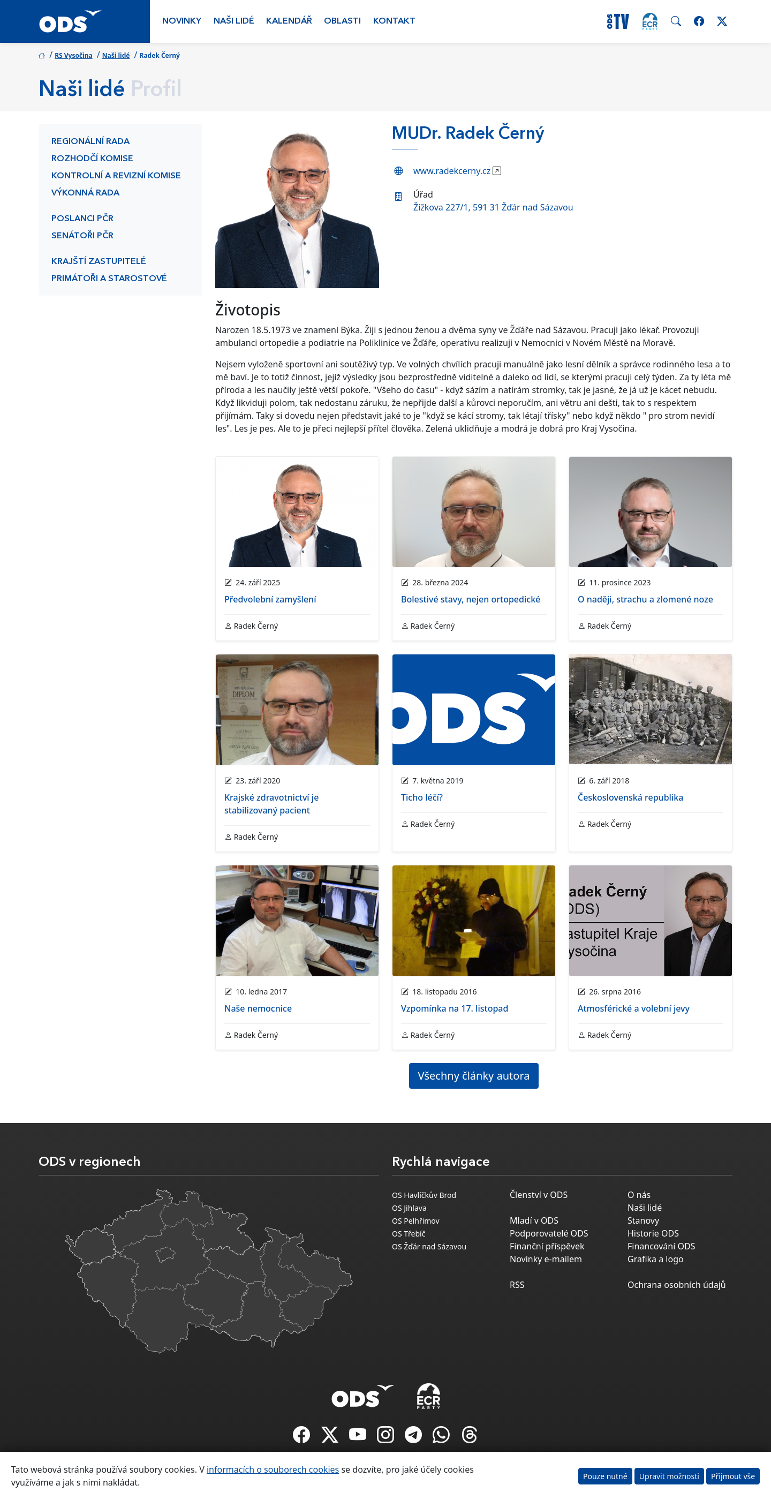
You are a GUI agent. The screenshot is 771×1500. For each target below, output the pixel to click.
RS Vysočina (74, 55)
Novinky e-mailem (546, 1259)
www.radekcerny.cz (451, 171)
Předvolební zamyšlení (270, 599)
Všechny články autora (474, 1075)
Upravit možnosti (669, 1476)
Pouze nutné (605, 1476)
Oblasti (342, 21)
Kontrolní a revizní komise (116, 176)
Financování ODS (661, 1246)
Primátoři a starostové (109, 279)
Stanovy (643, 1220)
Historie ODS (653, 1233)
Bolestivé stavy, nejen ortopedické (470, 599)
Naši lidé (234, 21)
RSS (517, 1285)
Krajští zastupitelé (98, 262)
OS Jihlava (409, 1208)
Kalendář (289, 21)
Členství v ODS (539, 1195)
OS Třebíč (408, 1233)
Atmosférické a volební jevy (634, 1008)
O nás (639, 1195)
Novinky (181, 21)
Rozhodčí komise (92, 159)
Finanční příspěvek (547, 1246)
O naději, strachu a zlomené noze (645, 599)
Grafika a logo (656, 1259)
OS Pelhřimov (416, 1221)
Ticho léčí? (422, 797)
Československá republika (630, 797)
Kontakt (394, 21)
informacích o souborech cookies (273, 1469)
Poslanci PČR (82, 219)
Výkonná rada (85, 193)
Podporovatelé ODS (549, 1233)
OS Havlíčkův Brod (424, 1195)
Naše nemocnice (258, 1008)
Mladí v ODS (534, 1220)
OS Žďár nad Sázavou (429, 1246)
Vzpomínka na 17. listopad (454, 1008)
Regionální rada (90, 142)
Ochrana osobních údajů (677, 1285)
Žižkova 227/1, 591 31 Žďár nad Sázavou (493, 207)
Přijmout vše (733, 1476)
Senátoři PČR (82, 236)
